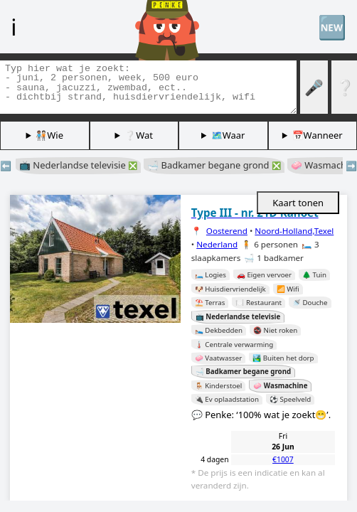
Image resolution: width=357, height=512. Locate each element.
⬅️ (5, 165)
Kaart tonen (298, 202)
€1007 (283, 459)
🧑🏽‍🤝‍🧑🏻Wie (49, 135)
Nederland (217, 244)
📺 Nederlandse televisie (78, 165)
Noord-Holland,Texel (294, 230)
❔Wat (138, 135)
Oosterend (226, 230)
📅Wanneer (317, 135)
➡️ (351, 165)
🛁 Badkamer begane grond (214, 165)
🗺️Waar (228, 135)
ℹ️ (13, 26)
